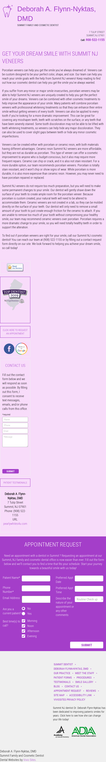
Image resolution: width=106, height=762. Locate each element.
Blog (57, 686)
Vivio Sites (29, 760)
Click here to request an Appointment (15, 331)
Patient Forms (63, 677)
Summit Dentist (63, 664)
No (29, 608)
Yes (29, 614)
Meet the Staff (84, 673)
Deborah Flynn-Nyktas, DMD (71, 669)
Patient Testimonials (15, 482)
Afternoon (33, 631)
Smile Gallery (84, 682)
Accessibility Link (80, 695)
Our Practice (62, 673)
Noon (30, 626)
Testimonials (62, 682)
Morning (32, 621)
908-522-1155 (95, 40)
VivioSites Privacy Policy (69, 699)
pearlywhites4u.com (15, 524)
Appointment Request (67, 691)
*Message (15, 440)
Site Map (59, 695)
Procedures (84, 677)
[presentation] (13, 458)
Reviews (91, 691)
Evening (32, 636)
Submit (10, 471)
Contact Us (72, 686)
